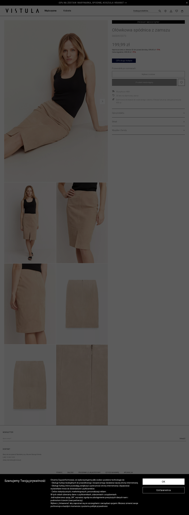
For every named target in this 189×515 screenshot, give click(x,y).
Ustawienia (163, 490)
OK (163, 481)
